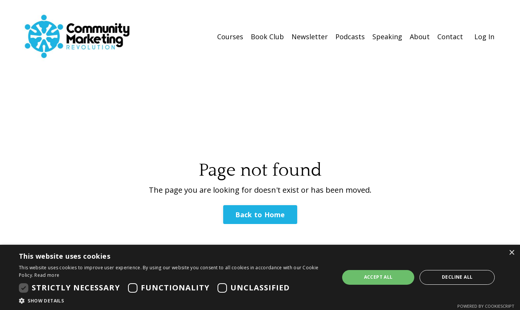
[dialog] (260, 277)
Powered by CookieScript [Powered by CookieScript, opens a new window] (485, 306)
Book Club (267, 36)
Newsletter (310, 36)
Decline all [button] (457, 277)
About (420, 36)
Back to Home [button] (260, 214)
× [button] (511, 253)
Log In (484, 36)
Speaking (387, 36)
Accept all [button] (378, 277)
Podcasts (350, 36)
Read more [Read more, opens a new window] (46, 275)
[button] (174, 300)
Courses (230, 36)
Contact (450, 36)
